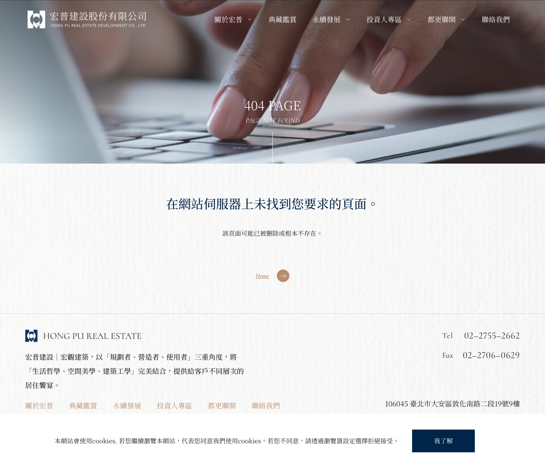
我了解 (443, 440)
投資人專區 (174, 406)
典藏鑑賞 (83, 406)
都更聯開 (222, 406)
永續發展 (127, 406)
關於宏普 (39, 406)
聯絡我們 (266, 406)
